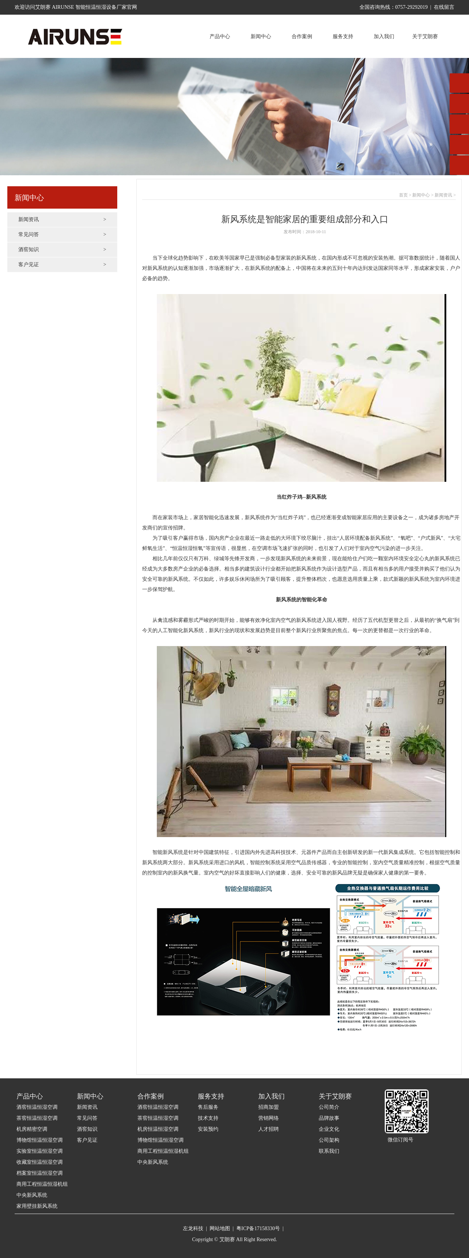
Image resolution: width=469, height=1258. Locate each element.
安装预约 (208, 1129)
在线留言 (444, 7)
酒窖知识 (62, 249)
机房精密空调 (31, 1129)
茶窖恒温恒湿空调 (37, 1118)
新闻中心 (261, 36)
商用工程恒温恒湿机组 (42, 1184)
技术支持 (208, 1118)
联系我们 (329, 1151)
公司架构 (329, 1140)
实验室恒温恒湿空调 (39, 1151)
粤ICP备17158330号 (258, 1228)
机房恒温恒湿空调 (157, 1129)
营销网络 (268, 1118)
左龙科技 (193, 1228)
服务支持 (343, 36)
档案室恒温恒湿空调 (39, 1173)
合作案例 (302, 36)
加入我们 (384, 36)
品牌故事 (329, 1118)
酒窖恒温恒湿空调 (37, 1107)
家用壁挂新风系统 (37, 1206)
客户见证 (62, 264)
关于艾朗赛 (425, 36)
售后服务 (208, 1107)
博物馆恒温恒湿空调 (39, 1140)
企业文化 (329, 1129)
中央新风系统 (31, 1195)
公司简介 (329, 1107)
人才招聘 (268, 1129)
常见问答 (62, 234)
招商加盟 (268, 1107)
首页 (403, 195)
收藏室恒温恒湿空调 (39, 1162)
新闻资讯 (62, 219)
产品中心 (220, 36)
